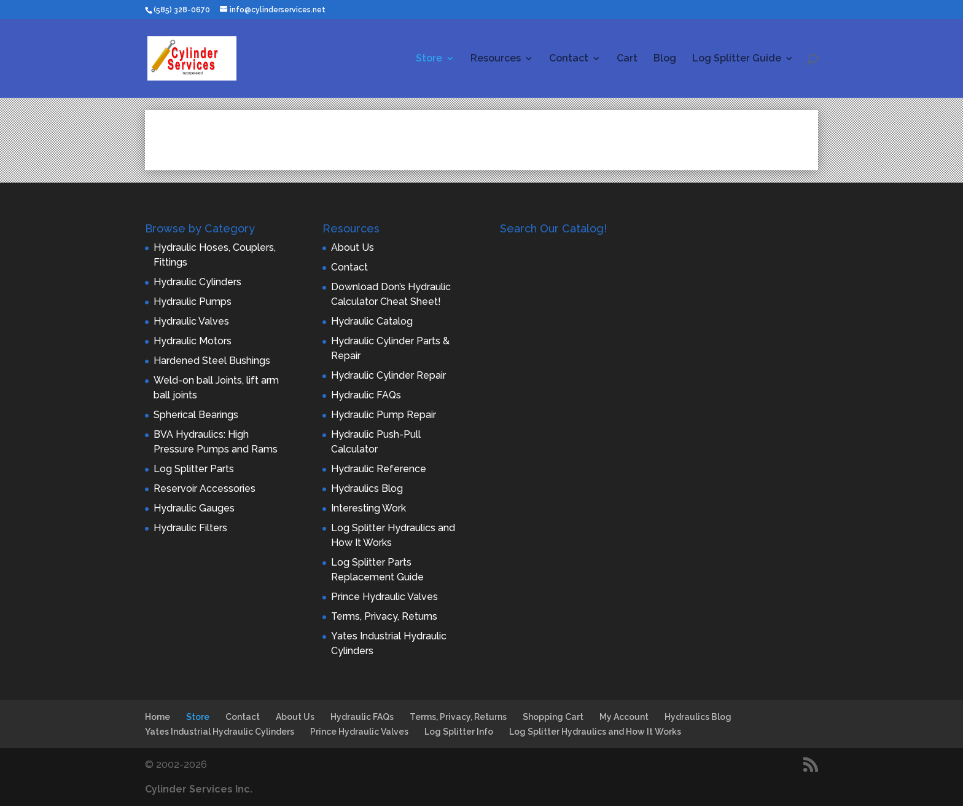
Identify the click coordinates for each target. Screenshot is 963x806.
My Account (624, 717)
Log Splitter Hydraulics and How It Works (595, 732)
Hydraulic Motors (193, 341)
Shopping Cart (553, 717)
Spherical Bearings (196, 415)
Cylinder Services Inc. (198, 789)
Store (429, 59)
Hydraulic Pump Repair (383, 415)
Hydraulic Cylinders (197, 282)
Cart (627, 59)
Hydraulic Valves (191, 321)
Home (157, 717)
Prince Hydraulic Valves (384, 597)
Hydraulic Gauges (194, 508)
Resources (495, 59)
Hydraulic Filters (190, 528)
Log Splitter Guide (736, 59)
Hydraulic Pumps (193, 301)
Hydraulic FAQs (366, 395)
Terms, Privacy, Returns (384, 616)
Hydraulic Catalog (372, 321)
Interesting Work (368, 508)
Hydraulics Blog (367, 488)
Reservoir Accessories (204, 488)
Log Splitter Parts (194, 469)
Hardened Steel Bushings (212, 360)
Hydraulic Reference (378, 469)
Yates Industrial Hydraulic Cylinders (219, 732)
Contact (568, 59)
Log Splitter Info (458, 732)
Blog (664, 59)
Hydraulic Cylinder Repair (388, 375)
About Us (352, 247)
